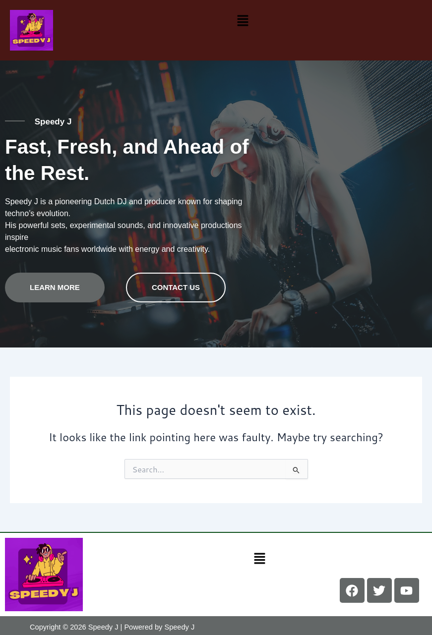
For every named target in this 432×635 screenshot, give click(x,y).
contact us (176, 284)
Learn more (55, 284)
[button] (242, 20)
